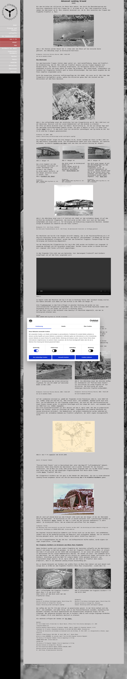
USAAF (44, 129)
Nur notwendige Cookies (40, 357)
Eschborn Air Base (60, 143)
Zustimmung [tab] (39, 326)
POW (58, 541)
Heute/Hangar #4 (72, 171)
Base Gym (103, 176)
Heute (44, 472)
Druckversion (27, 664)
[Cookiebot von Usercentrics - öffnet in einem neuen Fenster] (91, 321)
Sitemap (35, 664)
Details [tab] (63, 326)
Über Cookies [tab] (88, 326)
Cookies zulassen (87, 357)
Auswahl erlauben (63, 357)
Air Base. (68, 618)
